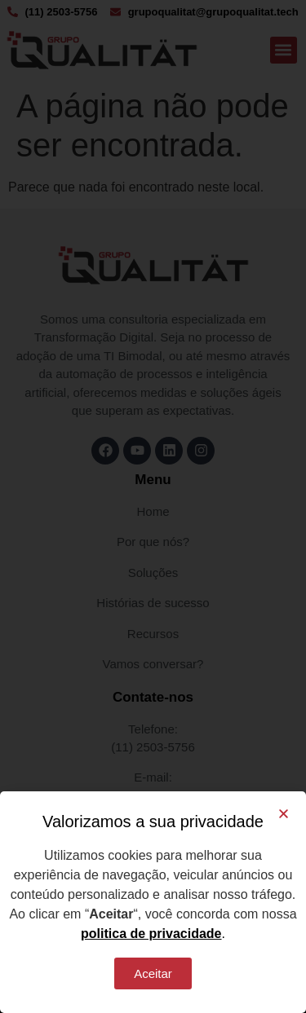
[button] (283, 814)
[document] (153, 506)
